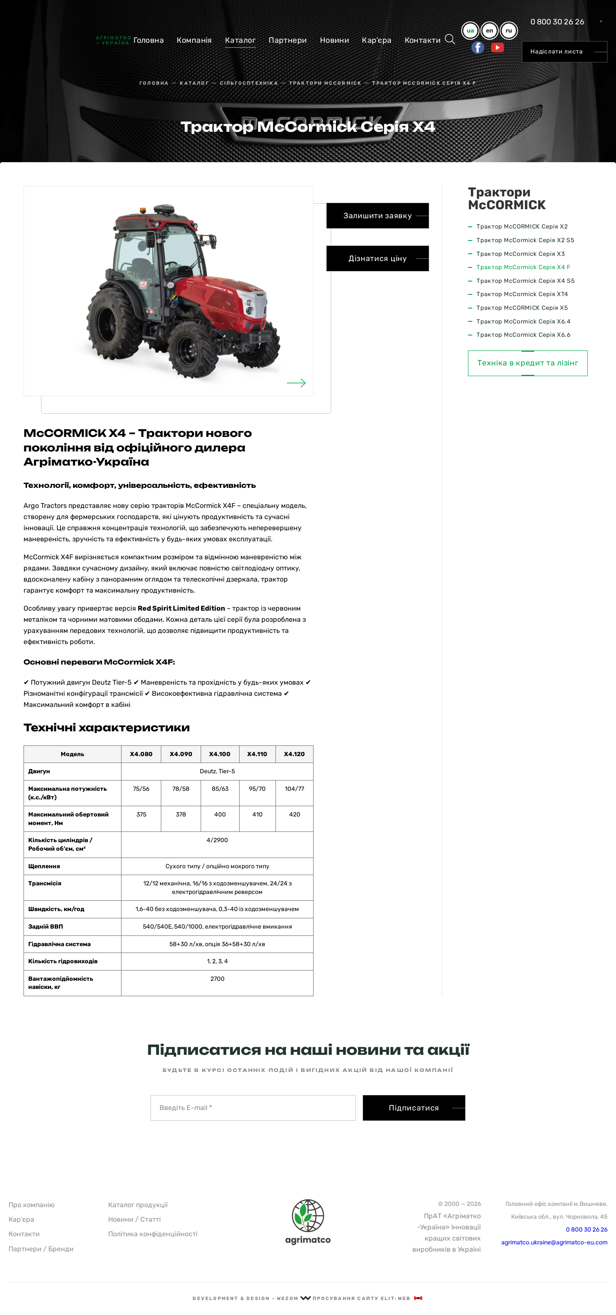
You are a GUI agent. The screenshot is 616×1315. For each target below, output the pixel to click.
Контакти (423, 40)
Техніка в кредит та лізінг (527, 363)
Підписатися (414, 1108)
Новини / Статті (134, 1219)
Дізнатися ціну (378, 258)
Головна (148, 40)
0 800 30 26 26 (557, 22)
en (489, 30)
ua (470, 30)
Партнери (288, 40)
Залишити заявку (378, 215)
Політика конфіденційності (153, 1234)
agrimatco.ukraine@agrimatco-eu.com (554, 1242)
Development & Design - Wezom (251, 1298)
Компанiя (194, 40)
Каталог (240, 40)
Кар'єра (376, 40)
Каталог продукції (138, 1205)
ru (509, 30)
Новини (334, 40)
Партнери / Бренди (41, 1249)
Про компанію (32, 1205)
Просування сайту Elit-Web (368, 1298)
